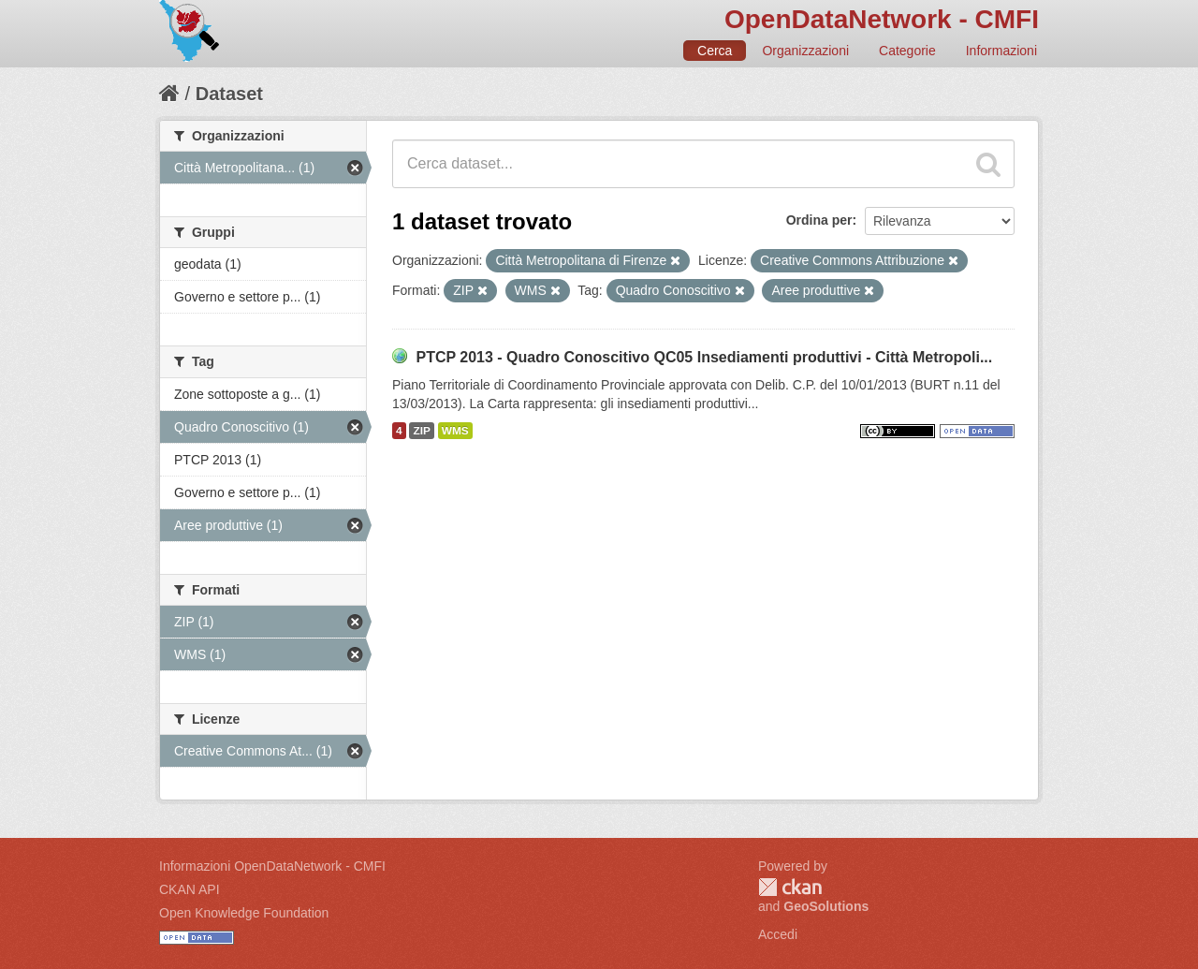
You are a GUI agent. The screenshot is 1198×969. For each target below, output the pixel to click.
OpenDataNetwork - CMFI (881, 19)
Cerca (714, 50)
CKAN (790, 887)
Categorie (907, 50)
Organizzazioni (805, 50)
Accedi (777, 934)
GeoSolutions (826, 906)
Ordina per (819, 220)
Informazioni (1001, 50)
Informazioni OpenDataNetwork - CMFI (272, 866)
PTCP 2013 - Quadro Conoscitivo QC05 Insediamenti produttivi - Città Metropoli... (704, 357)
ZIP (421, 430)
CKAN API (189, 889)
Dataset (229, 93)
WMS (455, 430)
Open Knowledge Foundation (244, 912)
